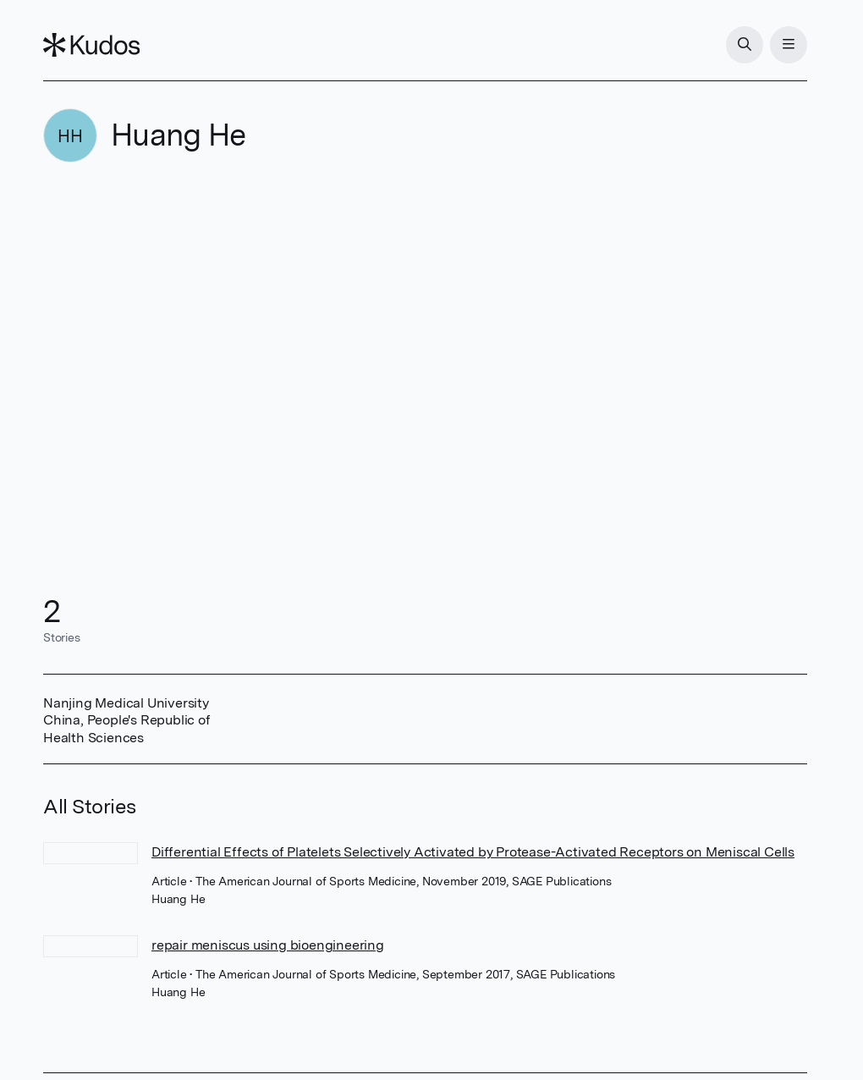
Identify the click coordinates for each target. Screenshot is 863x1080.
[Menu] (788, 44)
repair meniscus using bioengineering (267, 945)
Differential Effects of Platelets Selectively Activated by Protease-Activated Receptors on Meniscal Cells (472, 852)
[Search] (744, 44)
